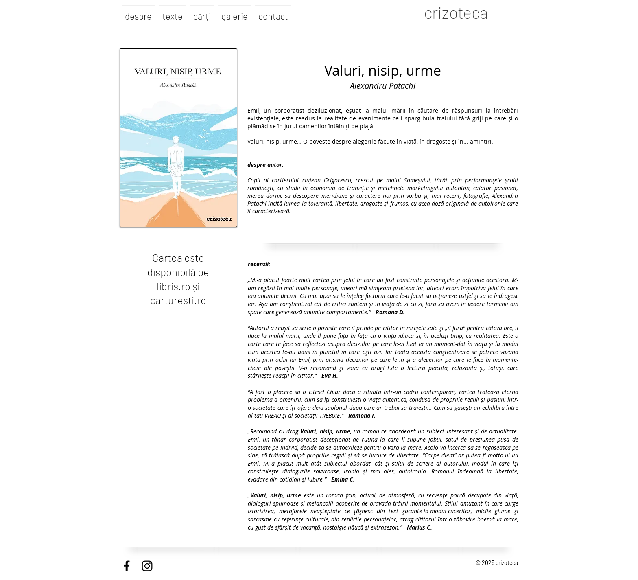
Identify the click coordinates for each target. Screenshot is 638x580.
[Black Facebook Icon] (127, 566)
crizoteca (456, 12)
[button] (202, 12)
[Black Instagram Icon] (147, 566)
